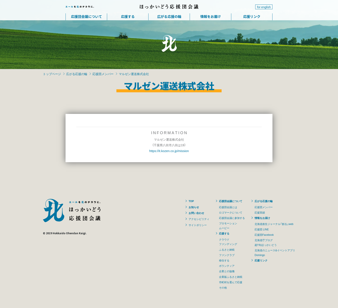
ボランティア (227, 266)
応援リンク (251, 16)
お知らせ (194, 207)
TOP (191, 201)
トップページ (52, 74)
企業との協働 (227, 271)
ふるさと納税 (227, 249)
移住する (224, 260)
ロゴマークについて (230, 212)
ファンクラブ (227, 255)
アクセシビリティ (199, 219)
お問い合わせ (196, 213)
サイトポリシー (198, 225)
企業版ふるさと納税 (230, 277)
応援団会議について (86, 16)
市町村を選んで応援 (230, 282)
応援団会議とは (228, 207)
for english (264, 7)
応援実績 (260, 212)
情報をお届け (210, 16)
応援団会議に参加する (232, 218)
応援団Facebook (264, 235)
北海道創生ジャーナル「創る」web (274, 224)
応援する (128, 16)
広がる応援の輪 (169, 16)
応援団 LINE (262, 229)
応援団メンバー (103, 74)
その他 (223, 287)
